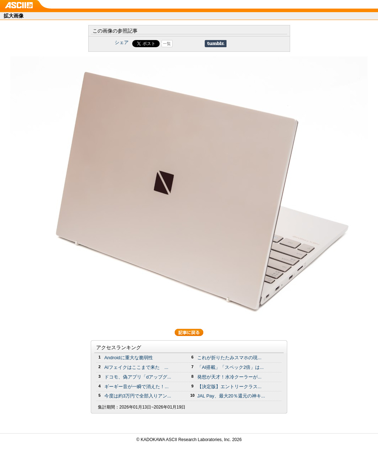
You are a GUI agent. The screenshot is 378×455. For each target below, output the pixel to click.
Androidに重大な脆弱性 (128, 357)
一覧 (167, 43)
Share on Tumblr (216, 43)
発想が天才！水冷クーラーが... (229, 377)
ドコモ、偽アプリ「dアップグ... (137, 377)
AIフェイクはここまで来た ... (136, 367)
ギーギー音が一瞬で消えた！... (136, 386)
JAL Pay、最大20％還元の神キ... (231, 396)
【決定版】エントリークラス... (229, 386)
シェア (122, 42)
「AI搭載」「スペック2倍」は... (230, 367)
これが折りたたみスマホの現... (229, 357)
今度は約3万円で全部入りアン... (137, 396)
